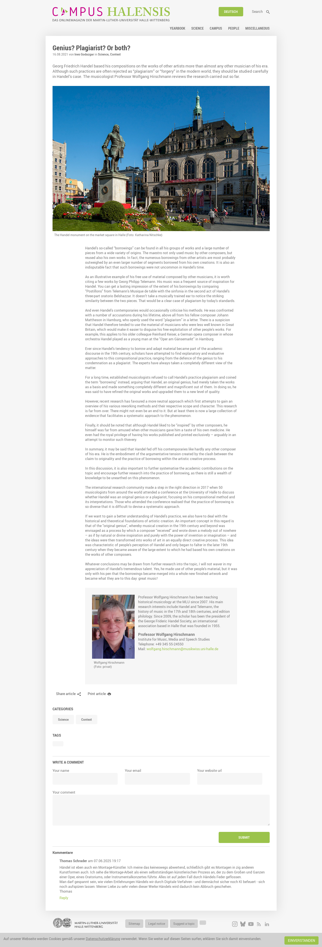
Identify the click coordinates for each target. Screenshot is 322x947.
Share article (66, 693)
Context (115, 54)
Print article (97, 693)
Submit (244, 837)
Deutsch (231, 12)
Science (63, 719)
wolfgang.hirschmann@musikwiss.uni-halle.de (182, 648)
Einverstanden (301, 940)
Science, (104, 54)
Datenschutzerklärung (103, 938)
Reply (63, 897)
